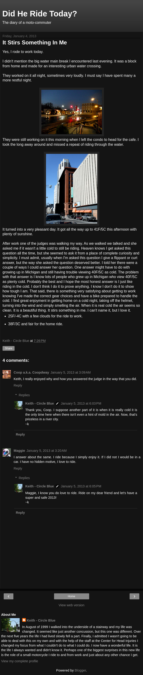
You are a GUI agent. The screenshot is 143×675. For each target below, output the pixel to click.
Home (71, 596)
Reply (18, 385)
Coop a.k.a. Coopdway (31, 372)
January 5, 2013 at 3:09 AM (71, 372)
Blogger (80, 670)
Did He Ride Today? (39, 13)
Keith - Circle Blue (39, 403)
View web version (72, 605)
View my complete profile (19, 661)
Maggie (19, 450)
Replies (24, 395)
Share (8, 348)
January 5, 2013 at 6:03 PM (81, 403)
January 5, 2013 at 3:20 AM (47, 450)
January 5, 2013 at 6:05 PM (81, 486)
